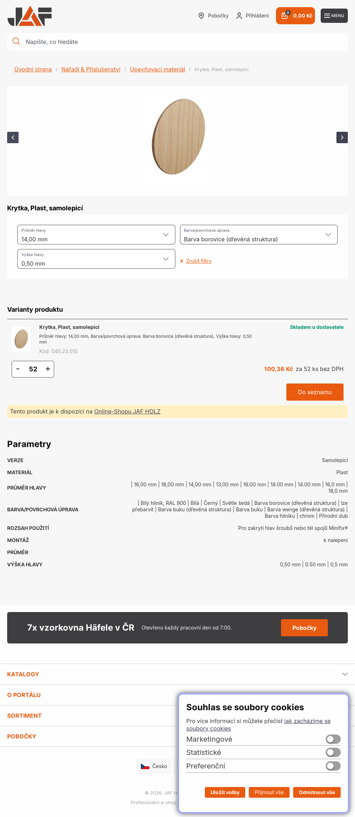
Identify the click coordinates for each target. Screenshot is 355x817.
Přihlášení (252, 15)
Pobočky (213, 15)
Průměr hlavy (33, 230)
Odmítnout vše (317, 792)
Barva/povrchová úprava (207, 230)
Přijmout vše (269, 792)
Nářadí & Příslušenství (90, 69)
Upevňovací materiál (157, 69)
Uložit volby (225, 792)
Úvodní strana (33, 69)
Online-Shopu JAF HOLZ (127, 411)
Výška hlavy (32, 254)
